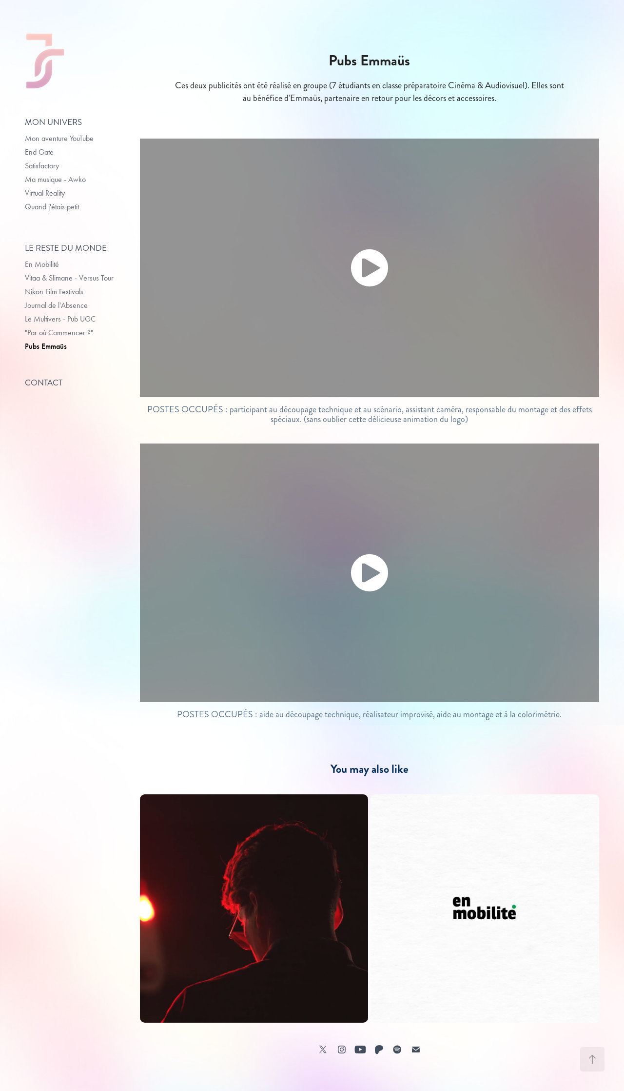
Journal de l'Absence (56, 305)
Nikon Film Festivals (54, 291)
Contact (43, 382)
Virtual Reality (45, 193)
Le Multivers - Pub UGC (60, 318)
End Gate (39, 152)
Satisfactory (42, 165)
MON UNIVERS (53, 122)
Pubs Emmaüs (46, 346)
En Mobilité (42, 264)
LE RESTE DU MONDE (66, 248)
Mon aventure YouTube (59, 138)
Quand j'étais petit (52, 206)
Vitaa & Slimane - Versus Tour (69, 278)
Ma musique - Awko (55, 179)
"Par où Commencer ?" (59, 332)
